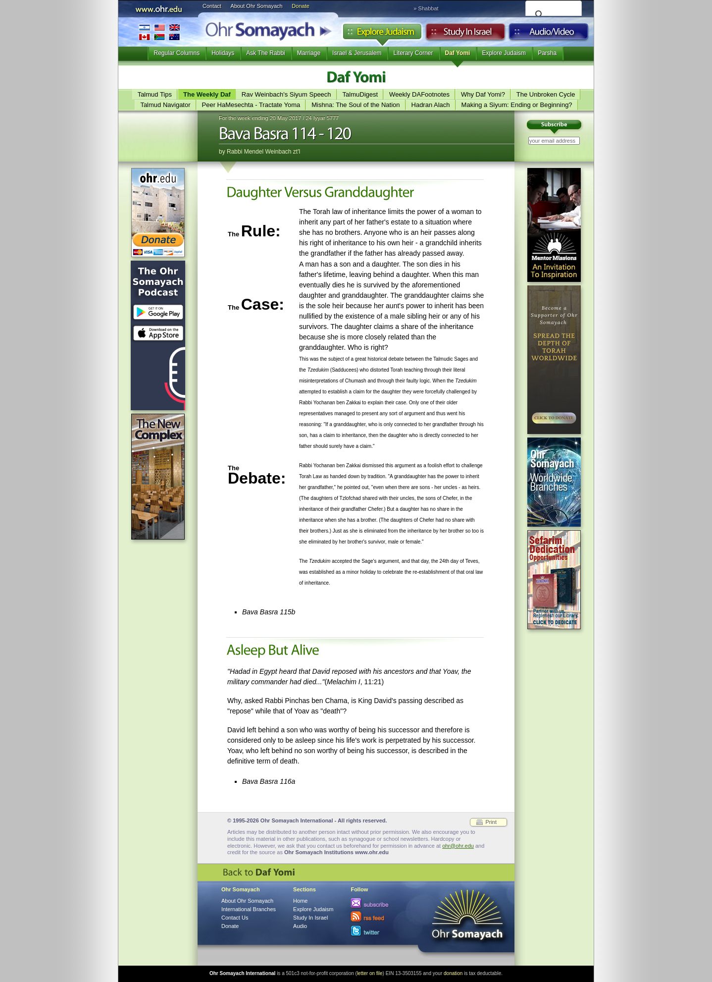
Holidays (222, 53)
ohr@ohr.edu (458, 846)
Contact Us (234, 918)
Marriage (308, 53)
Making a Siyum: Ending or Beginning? (516, 105)
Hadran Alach (430, 105)
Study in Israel (465, 34)
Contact (212, 6)
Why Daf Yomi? (483, 94)
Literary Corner (413, 53)
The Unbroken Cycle (545, 94)
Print (491, 822)
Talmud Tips (155, 94)
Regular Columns (176, 53)
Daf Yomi (457, 53)
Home (300, 901)
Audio (549, 34)
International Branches (159, 32)
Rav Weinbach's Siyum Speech (286, 94)
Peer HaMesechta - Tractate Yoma (251, 105)
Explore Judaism (382, 34)
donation (453, 973)
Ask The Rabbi (265, 53)
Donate (300, 6)
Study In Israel (310, 918)
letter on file (370, 973)
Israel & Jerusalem (356, 53)
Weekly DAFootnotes (419, 94)
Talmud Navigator (165, 105)
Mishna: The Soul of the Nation (355, 105)
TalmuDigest (360, 94)
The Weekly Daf (207, 94)
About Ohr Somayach (257, 6)
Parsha (547, 53)
